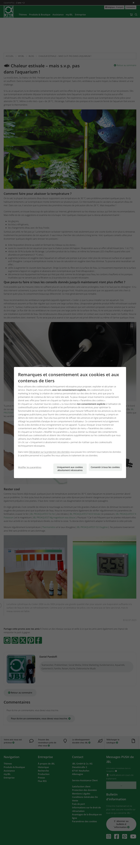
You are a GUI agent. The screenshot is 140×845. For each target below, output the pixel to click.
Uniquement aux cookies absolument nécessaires (70, 469)
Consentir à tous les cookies (105, 467)
